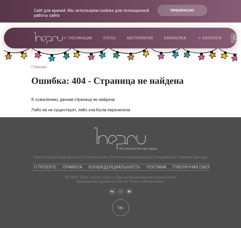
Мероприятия (140, 38)
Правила (72, 167)
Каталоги (212, 38)
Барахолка (175, 38)
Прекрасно (182, 10)
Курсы (109, 38)
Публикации (80, 38)
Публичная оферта (193, 167)
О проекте (45, 167)
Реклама (156, 167)
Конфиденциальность (114, 167)
